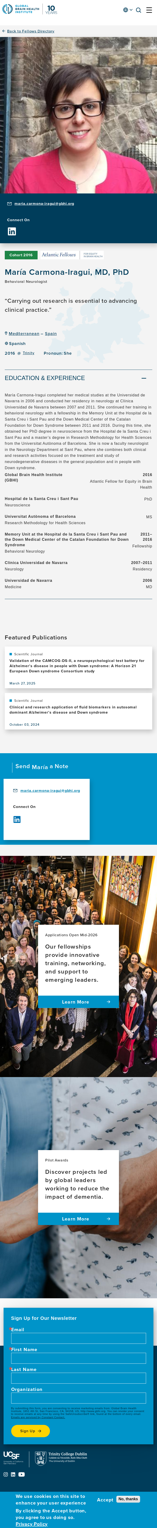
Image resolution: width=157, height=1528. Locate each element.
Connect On (18, 220)
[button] (140, 11)
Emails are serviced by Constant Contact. (38, 1417)
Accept (105, 1499)
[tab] (78, 379)
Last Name (24, 1369)
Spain (51, 333)
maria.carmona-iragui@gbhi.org (44, 203)
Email (18, 1329)
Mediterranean (24, 333)
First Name (24, 1349)
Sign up (27, 1431)
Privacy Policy (32, 1524)
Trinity (28, 352)
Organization (27, 1389)
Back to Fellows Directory (30, 31)
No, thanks (128, 1499)
